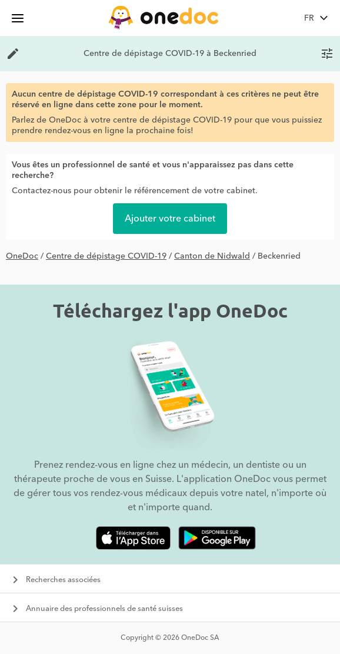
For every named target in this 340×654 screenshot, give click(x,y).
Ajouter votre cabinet (170, 218)
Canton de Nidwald (212, 256)
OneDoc (22, 256)
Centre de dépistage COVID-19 (106, 256)
